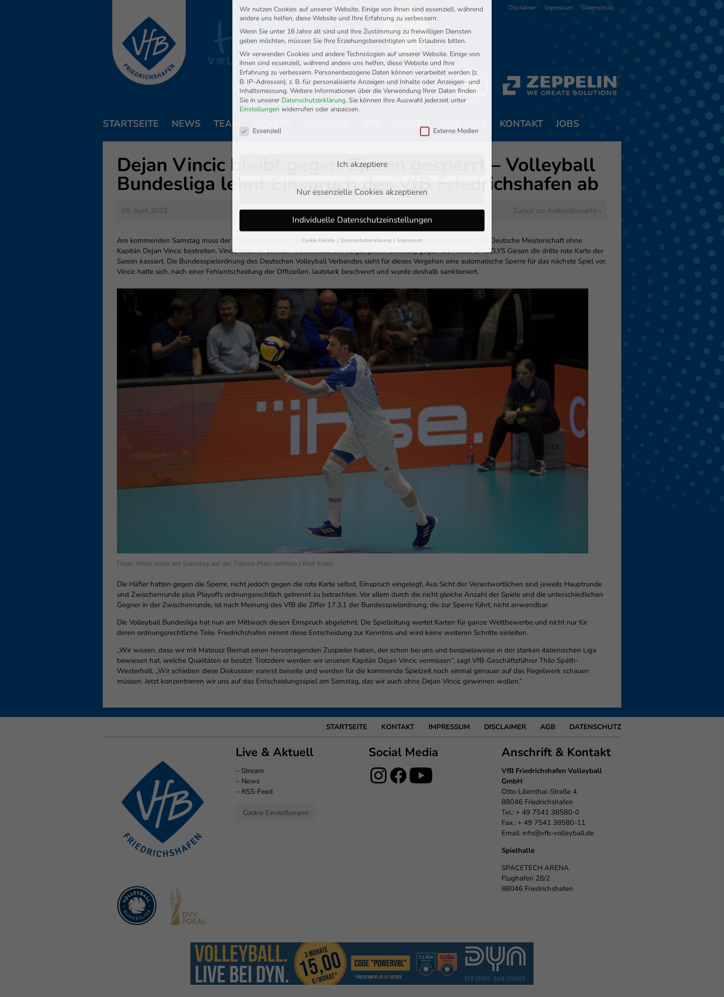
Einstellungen (259, 29)
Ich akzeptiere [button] (362, 84)
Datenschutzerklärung (313, 20)
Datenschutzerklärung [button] (367, 160)
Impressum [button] (409, 160)
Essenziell (260, 51)
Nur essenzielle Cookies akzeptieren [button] (362, 112)
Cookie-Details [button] (319, 160)
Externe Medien (449, 51)
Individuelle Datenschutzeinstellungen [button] (362, 140)
